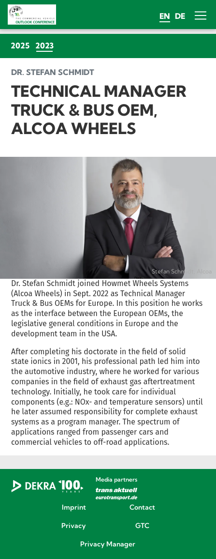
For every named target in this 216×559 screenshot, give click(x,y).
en (164, 16)
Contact (142, 508)
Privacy (73, 526)
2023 (46, 45)
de (180, 16)
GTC (142, 526)
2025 (20, 45)
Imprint (74, 508)
